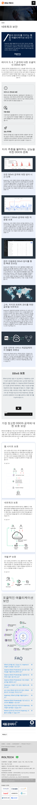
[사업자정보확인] (25, 772)
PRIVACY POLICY (26, 744)
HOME (3, 744)
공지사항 (19, 746)
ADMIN (4, 749)
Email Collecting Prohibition (8, 746)
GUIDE (8, 744)
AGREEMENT (15, 744)
